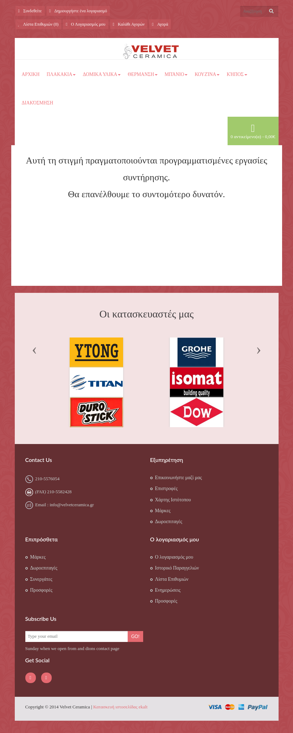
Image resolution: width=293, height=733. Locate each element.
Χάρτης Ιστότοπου (173, 499)
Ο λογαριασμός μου (174, 557)
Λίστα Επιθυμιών (172, 579)
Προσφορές (41, 590)
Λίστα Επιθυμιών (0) (38, 24)
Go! (135, 636)
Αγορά (160, 24)
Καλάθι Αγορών (129, 24)
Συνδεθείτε (30, 10)
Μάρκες (163, 510)
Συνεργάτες (41, 579)
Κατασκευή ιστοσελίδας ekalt (120, 706)
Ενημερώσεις (168, 590)
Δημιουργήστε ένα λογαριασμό (78, 10)
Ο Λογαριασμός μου (85, 24)
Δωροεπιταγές (168, 521)
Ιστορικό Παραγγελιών (177, 568)
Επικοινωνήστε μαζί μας (178, 477)
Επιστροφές (166, 488)
